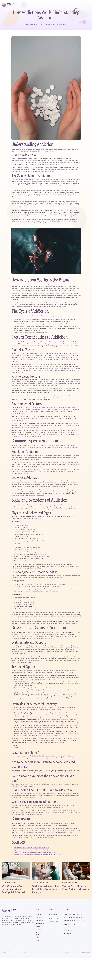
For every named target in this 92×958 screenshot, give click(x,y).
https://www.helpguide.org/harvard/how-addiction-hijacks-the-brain (35, 850)
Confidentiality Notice (84, 952)
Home (38, 926)
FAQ (37, 937)
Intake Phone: (73, 914)
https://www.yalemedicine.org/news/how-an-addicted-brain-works (35, 852)
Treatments (39, 914)
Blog (37, 940)
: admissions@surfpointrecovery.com (77, 924)
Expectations (40, 923)
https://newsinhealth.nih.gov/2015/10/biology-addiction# (31, 847)
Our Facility (39, 917)
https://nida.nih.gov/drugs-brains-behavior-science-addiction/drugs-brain (37, 854)
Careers (38, 929)
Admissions (39, 920)
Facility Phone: (73, 917)
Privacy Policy (67, 952)
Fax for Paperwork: (74, 920)
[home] (9, 4)
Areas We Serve (39, 933)
